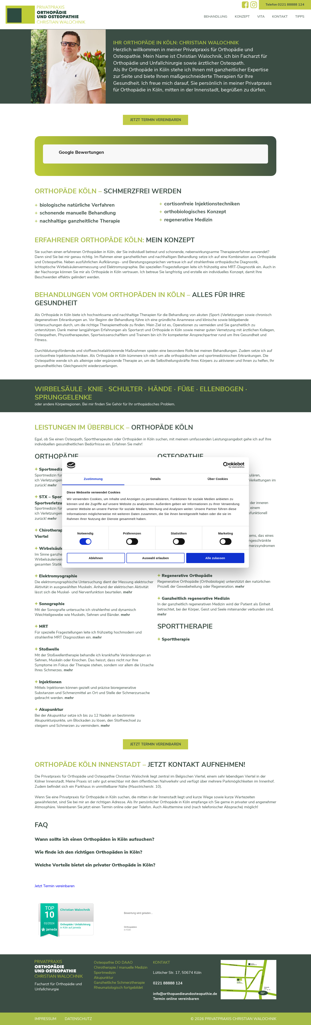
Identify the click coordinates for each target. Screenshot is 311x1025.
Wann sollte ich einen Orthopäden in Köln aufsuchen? (94, 840)
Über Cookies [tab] (218, 479)
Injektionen (50, 682)
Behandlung (215, 16)
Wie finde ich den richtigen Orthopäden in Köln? (88, 853)
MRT (43, 627)
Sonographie (52, 604)
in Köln (130, 929)
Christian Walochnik (75, 910)
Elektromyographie (58, 576)
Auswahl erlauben (155, 558)
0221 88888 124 (167, 983)
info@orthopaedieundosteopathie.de (185, 993)
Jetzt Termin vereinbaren (155, 120)
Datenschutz (78, 1018)
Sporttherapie (176, 640)
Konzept (242, 16)
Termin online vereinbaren (176, 998)
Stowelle (49, 649)
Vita (261, 16)
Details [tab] (155, 479)
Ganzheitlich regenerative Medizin (196, 599)
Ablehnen (96, 558)
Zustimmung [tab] (93, 479)
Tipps (299, 16)
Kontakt (280, 16)
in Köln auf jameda (75, 927)
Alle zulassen (215, 558)
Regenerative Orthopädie (187, 576)
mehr (52, 485)
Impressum (45, 1018)
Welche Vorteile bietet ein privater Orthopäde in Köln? (95, 866)
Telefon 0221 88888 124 (285, 4)
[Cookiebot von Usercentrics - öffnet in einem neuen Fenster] (226, 465)
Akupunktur (51, 710)
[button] (43, 168)
